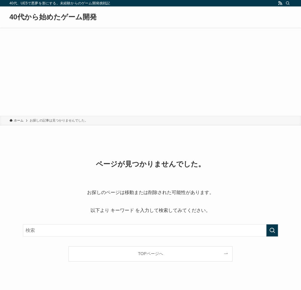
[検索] (288, 3)
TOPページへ (150, 253)
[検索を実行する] (272, 230)
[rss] (280, 3)
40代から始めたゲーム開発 (53, 17)
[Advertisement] (150, 72)
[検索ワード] (150, 230)
